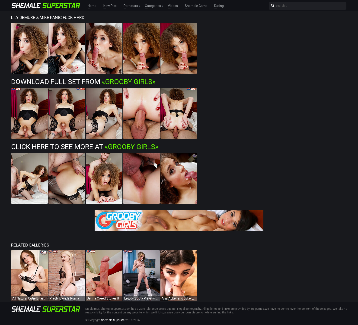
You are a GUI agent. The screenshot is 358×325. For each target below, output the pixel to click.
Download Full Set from (83, 82)
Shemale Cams (196, 6)
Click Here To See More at (84, 147)
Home (92, 6)
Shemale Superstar (113, 320)
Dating (219, 6)
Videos (173, 6)
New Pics (110, 6)
